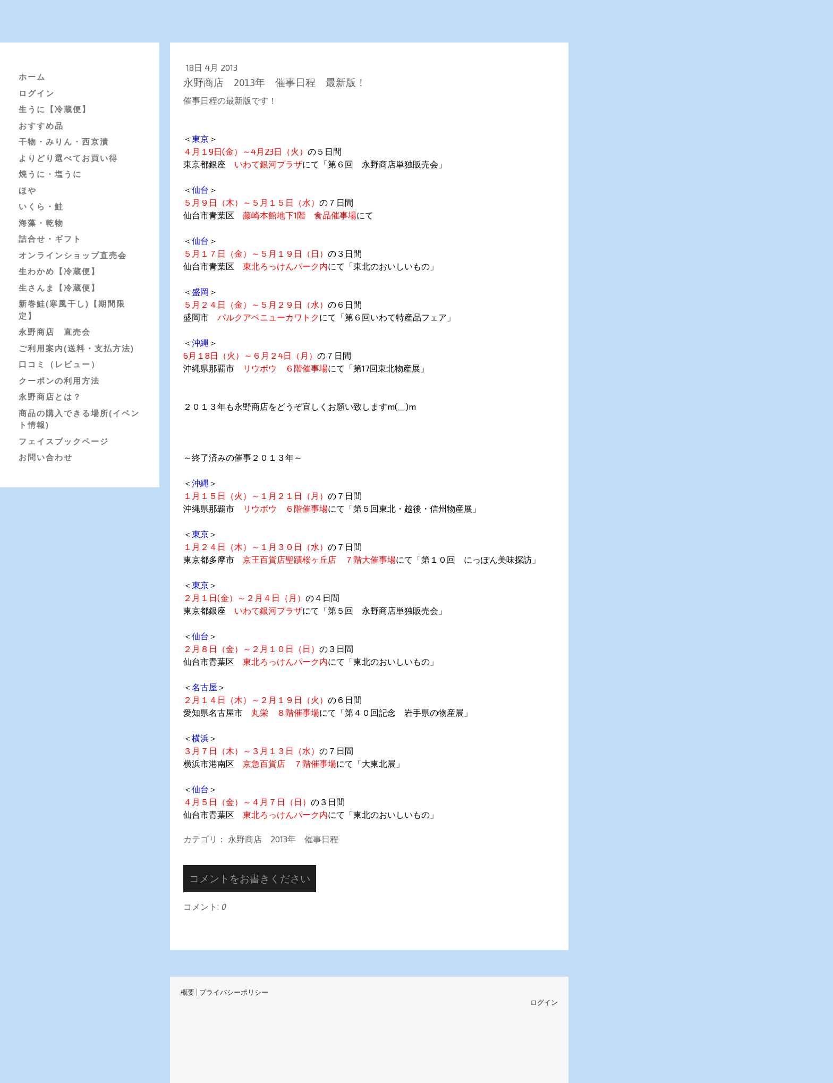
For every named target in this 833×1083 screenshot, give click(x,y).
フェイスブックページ (64, 441)
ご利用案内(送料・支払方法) (76, 348)
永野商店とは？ (50, 396)
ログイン (37, 93)
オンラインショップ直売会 (73, 255)
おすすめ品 (41, 125)
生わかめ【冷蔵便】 (59, 271)
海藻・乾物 (41, 222)
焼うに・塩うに (50, 174)
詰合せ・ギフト (50, 238)
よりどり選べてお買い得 (68, 158)
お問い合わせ (46, 457)
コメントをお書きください (249, 878)
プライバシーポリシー (233, 992)
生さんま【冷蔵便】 (59, 287)
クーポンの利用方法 (59, 380)
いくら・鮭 (41, 206)
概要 (187, 992)
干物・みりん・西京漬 (64, 141)
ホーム (32, 76)
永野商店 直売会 (55, 331)
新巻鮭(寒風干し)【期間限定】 (72, 309)
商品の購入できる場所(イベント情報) (79, 419)
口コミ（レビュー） (59, 364)
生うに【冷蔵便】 (55, 109)
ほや (28, 190)
